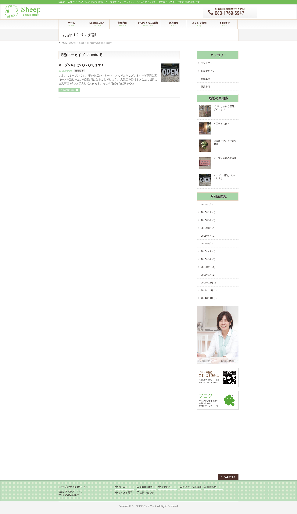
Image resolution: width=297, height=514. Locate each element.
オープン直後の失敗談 (225, 158)
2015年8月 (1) (208, 228)
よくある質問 (125, 492)
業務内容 (166, 487)
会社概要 (211, 487)
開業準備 (79, 71)
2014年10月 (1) (208, 298)
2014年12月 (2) (208, 282)
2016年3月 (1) (208, 204)
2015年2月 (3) (208, 267)
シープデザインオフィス (144, 506)
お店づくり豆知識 (192, 487)
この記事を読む (68, 90)
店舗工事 (205, 79)
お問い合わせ (147, 492)
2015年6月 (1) (208, 236)
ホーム (122, 487)
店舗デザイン (208, 71)
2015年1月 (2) (208, 275)
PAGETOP (230, 477)
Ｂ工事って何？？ (223, 123)
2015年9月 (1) (208, 220)
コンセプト (206, 63)
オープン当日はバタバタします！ (81, 65)
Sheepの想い (146, 487)
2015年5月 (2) (208, 243)
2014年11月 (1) (208, 290)
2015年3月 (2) (208, 259)
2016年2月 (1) (208, 212)
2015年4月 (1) (208, 251)
